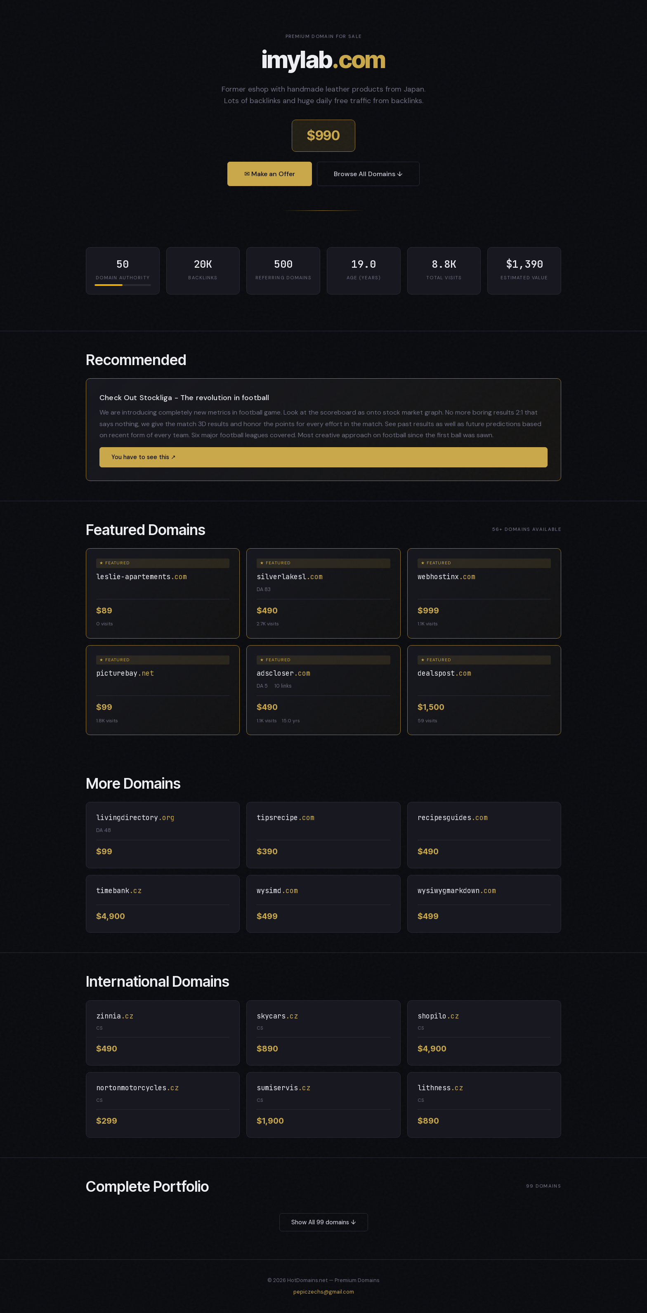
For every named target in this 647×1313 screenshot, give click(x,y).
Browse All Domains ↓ (368, 174)
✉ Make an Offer (269, 174)
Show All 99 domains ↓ (323, 1222)
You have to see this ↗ (143, 457)
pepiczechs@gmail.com (323, 1291)
